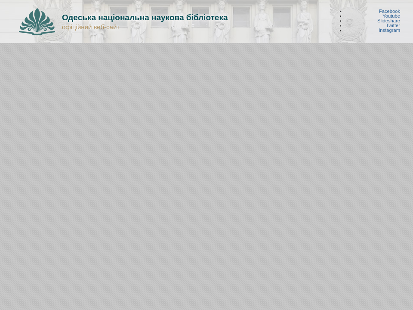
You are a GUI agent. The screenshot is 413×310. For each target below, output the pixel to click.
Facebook (389, 11)
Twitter (393, 25)
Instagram (389, 30)
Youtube (391, 16)
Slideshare (388, 21)
